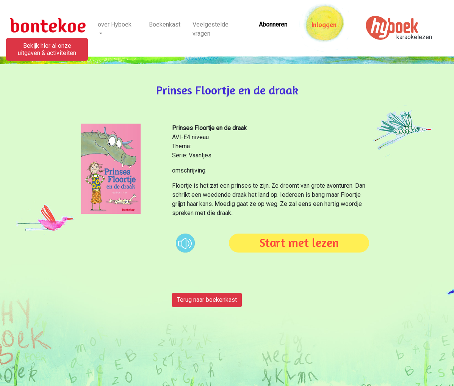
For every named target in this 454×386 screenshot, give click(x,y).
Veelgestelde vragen (211, 29)
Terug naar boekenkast (207, 299)
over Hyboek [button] (115, 24)
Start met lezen (299, 242)
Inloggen (324, 24)
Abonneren (273, 24)
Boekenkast (164, 24)
